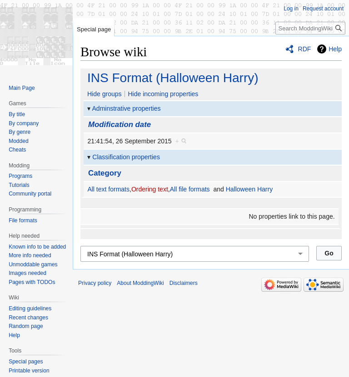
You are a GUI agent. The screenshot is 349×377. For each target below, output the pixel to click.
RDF (304, 49)
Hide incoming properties (163, 94)
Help (335, 49)
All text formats (108, 189)
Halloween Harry (249, 189)
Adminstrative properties (126, 108)
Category (104, 173)
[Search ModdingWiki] (310, 28)
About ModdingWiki (140, 283)
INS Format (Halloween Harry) (173, 78)
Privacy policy (94, 283)
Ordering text (149, 189)
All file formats (190, 189)
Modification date (119, 124)
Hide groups (104, 94)
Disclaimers (184, 283)
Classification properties (126, 157)
